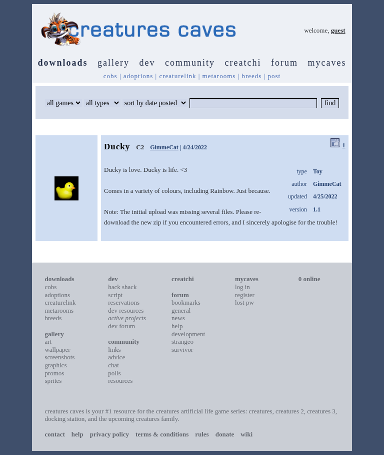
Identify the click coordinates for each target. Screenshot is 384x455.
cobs (111, 76)
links (114, 349)
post (274, 76)
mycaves (327, 63)
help (177, 326)
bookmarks (186, 302)
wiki (246, 434)
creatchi (243, 63)
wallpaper (57, 349)
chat (113, 365)
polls (114, 373)
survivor (182, 349)
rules (201, 434)
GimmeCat (164, 147)
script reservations (124, 299)
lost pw (244, 302)
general (181, 310)
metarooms (219, 76)
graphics (55, 365)
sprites (53, 380)
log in (242, 287)
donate (225, 434)
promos (54, 373)
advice (116, 357)
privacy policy (109, 434)
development (188, 334)
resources (120, 380)
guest (338, 30)
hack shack (122, 287)
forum (284, 63)
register (244, 295)
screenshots (59, 357)
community (190, 63)
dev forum (121, 326)
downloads (63, 63)
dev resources (126, 310)
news (178, 318)
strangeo (183, 341)
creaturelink (177, 76)
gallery (114, 63)
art (48, 341)
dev (148, 63)
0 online (309, 279)
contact (54, 434)
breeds (252, 76)
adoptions (139, 76)
